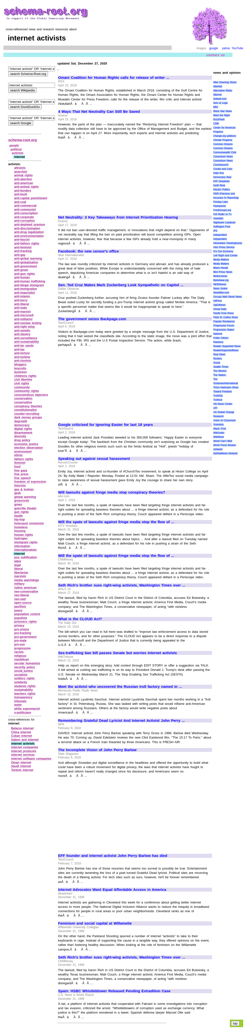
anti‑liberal (21, 304)
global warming (25, 497)
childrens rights (25, 376)
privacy (19, 625)
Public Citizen (220, 338)
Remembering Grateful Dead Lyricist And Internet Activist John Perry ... (121, 721)
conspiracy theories (28, 406)
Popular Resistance (224, 321)
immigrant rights (26, 542)
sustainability (23, 689)
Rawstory (218, 342)
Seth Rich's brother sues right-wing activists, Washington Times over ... (121, 585)
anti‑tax (19, 349)
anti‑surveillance (25, 338)
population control (27, 614)
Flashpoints (219, 206)
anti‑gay (19, 255)
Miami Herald (220, 268)
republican (21, 659)
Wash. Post (219, 428)
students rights (25, 686)
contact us (215, 55)
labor (17, 561)
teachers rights (25, 693)
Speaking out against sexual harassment (94, 459)
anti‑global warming (28, 258)
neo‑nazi (20, 599)
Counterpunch (221, 164)
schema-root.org (22, 140)
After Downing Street (224, 82)
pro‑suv (19, 644)
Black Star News (222, 111)
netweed (218, 449)
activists (17, 153)
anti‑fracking (23, 251)
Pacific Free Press (223, 313)
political (16, 149)
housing (20, 531)
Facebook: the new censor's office (88, 251)
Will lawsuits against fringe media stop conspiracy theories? (111, 492)
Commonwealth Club (224, 152)
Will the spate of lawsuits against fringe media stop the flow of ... (116, 522)
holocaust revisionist (29, 523)
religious (20, 656)
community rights (26, 391)
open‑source (23, 602)
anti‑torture (22, 353)
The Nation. (219, 375)
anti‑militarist (23, 319)
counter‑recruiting (26, 413)
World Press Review (224, 445)
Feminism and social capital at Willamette (95, 923)
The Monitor (220, 371)
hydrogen (21, 538)
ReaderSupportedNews (226, 350)
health (18, 516)
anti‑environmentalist (29, 236)
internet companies (24, 747)
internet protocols (23, 751)
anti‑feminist (22, 247)
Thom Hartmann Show (225, 387)
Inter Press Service (224, 247)
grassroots (21, 500)
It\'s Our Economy (223, 251)
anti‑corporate (24, 217)
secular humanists (27, 663)
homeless (21, 527)
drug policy (22, 440)
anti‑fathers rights (26, 243)
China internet (21, 732)
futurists (20, 485)
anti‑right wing (24, 326)
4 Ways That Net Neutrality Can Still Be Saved (99, 112)
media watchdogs (26, 580)
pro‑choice (21, 629)
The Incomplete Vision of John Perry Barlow (97, 750)
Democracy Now (222, 177)
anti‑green (21, 270)
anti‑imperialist (24, 292)
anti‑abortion (23, 179)
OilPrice (217, 301)
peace (18, 610)
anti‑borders (22, 190)
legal (17, 565)
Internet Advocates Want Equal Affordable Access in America (112, 890)
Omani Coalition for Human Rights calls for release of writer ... (113, 78)
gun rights (21, 512)
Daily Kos (218, 173)
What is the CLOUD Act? (80, 619)
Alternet (217, 94)
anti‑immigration (25, 289)
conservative (23, 402)
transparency (23, 697)
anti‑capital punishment (30, 198)
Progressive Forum (223, 325)
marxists (20, 576)
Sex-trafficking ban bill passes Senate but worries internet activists (117, 653)
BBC (215, 107)
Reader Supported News (227, 346)
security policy (24, 667)
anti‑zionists (22, 360)
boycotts (20, 368)
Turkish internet (22, 770)
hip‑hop (19, 519)
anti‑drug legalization (29, 232)
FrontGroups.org (222, 210)
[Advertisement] (99, 175)
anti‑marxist (22, 311)
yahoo (226, 48)
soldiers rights (24, 678)
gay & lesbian (24, 489)
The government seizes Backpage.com (92, 319)
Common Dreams (223, 144)
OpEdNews (219, 305)
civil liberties (23, 379)
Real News (219, 354)
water (18, 705)
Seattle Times (220, 367)
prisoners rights (25, 621)
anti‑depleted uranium (29, 224)
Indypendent (220, 239)
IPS (215, 230)
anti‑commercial (25, 205)
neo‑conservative (26, 591)
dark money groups (28, 417)
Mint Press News (222, 272)
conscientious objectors (31, 395)
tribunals (20, 701)
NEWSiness (219, 284)
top (235, 1023)
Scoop (216, 362)
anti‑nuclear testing (27, 323)
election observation (28, 447)
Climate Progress (222, 140)
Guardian (218, 218)
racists (19, 652)
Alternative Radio (222, 90)
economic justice (26, 444)
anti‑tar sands (24, 345)
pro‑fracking (22, 633)
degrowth (20, 421)
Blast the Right (221, 115)
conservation (23, 398)
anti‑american (23, 183)
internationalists (25, 550)
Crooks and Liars (222, 169)
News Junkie (220, 288)
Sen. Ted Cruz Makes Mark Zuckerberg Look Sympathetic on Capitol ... (121, 285)
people (14, 145)
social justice (23, 671)
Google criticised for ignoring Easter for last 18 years (105, 425)
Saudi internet (21, 766)
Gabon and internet (25, 739)
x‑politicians (22, 712)
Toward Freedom (222, 391)
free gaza (20, 470)
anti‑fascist (22, 239)
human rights (23, 534)
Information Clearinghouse (227, 243)
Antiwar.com (219, 99)
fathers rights (23, 459)
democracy (22, 425)
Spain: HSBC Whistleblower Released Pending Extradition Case (114, 991)
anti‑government (25, 266)
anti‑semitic (22, 330)
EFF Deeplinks (221, 181)
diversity (20, 436)
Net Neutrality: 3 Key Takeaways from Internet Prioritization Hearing (118, 217)
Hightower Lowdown (224, 222)
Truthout (217, 399)
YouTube (237, 48)
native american (25, 587)
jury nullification (25, 557)
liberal (18, 568)
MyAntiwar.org (221, 280)
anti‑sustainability (26, 341)
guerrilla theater (25, 508)
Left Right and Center (225, 255)
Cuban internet (21, 736)
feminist (19, 462)
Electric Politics (221, 189)
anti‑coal (20, 202)
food (17, 466)
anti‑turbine (22, 357)
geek (17, 493)
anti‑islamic (22, 296)
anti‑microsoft (24, 315)
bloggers (20, 364)
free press (21, 474)
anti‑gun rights (24, 274)
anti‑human (22, 277)
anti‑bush (20, 194)
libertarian (21, 572)
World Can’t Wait (222, 441)
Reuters (217, 358)
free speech (22, 478)
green (18, 504)
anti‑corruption (24, 220)
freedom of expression (30, 481)
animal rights (23, 175)
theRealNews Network (225, 453)
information (22, 546)
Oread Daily (219, 309)
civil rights (21, 383)
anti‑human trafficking (29, 281)
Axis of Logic (220, 103)
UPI (215, 408)
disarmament (23, 432)
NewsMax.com (221, 292)
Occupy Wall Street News (227, 296)
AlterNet (217, 86)
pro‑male (20, 640)
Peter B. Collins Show (225, 317)
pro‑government (25, 637)
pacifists (20, 606)
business (20, 372)
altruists (20, 168)
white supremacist (27, 708)
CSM (216, 123)
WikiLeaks (219, 432)
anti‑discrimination (27, 228)
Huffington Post (221, 226)
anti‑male (20, 307)
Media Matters (221, 259)
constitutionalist (25, 410)
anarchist (20, 171)
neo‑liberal (21, 595)
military (19, 583)
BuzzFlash (219, 119)
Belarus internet (22, 728)
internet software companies (31, 758)
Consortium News (223, 156)
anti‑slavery (22, 334)
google (213, 48)
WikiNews (218, 437)
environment (23, 451)
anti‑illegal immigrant (29, 285)
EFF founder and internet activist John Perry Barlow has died (112, 856)
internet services (23, 754)
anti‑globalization (26, 262)
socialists (21, 674)
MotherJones (220, 276)
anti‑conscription (26, 213)
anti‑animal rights (26, 186)
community (22, 387)
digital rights (23, 429)
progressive (22, 648)
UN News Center (222, 404)
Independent (220, 235)
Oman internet (21, 762)
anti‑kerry (21, 300)
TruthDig (218, 395)
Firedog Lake (220, 202)
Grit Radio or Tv (222, 214)
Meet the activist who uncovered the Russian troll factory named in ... (120, 687)
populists (20, 618)
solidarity (20, 682)
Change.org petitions (224, 136)
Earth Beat (219, 185)
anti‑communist (25, 209)
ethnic (18, 455)
